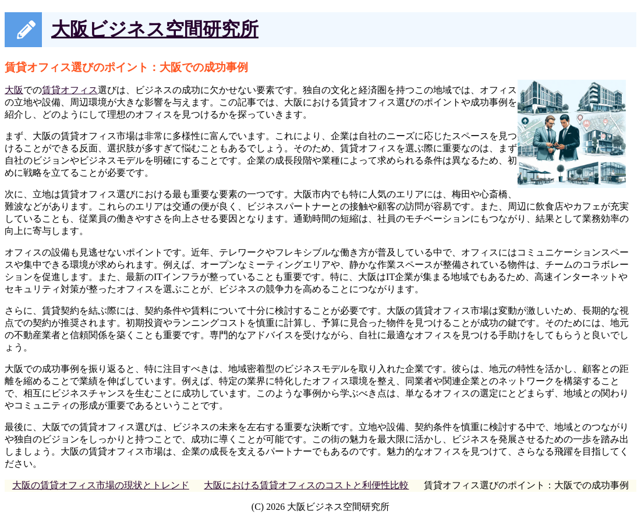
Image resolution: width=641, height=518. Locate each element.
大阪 (14, 90)
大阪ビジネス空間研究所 (154, 29)
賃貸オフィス (70, 90)
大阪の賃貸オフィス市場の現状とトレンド (100, 485)
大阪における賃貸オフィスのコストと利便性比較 (306, 485)
